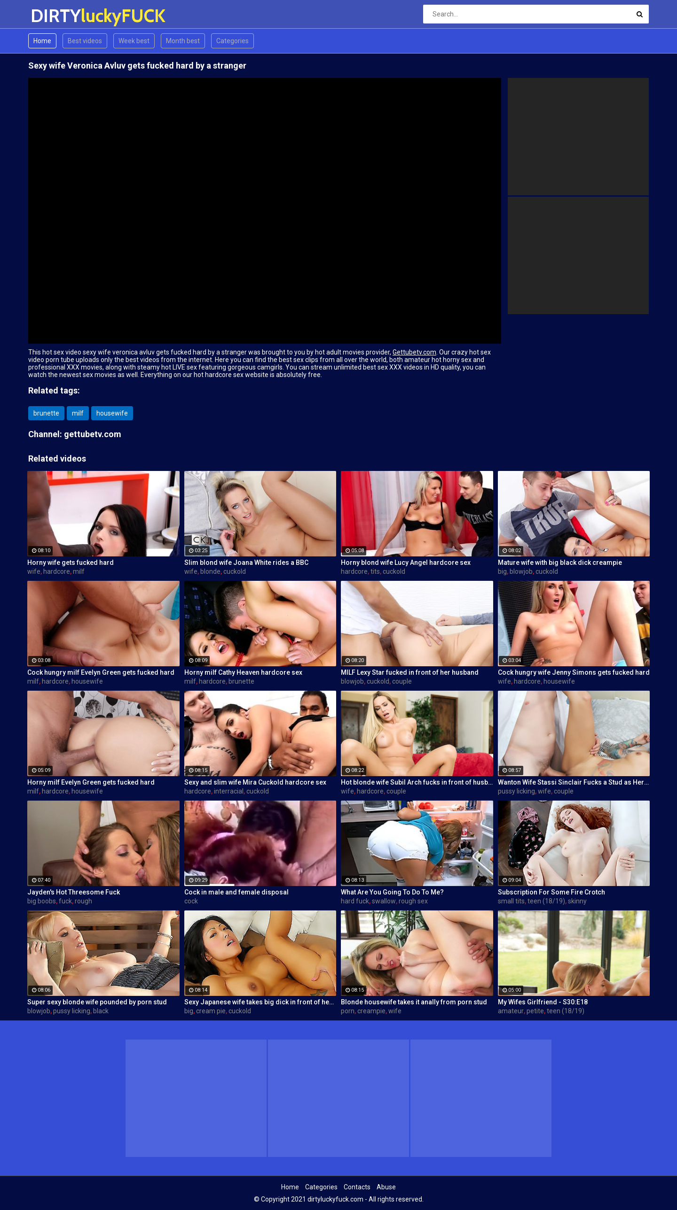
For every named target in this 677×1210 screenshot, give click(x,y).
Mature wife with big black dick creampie (560, 562)
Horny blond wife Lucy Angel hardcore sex (406, 562)
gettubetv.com (92, 434)
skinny (577, 901)
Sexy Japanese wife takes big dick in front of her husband (260, 1002)
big (502, 571)
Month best (183, 41)
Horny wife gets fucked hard (70, 562)
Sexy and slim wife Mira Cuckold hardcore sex (255, 782)
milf (78, 413)
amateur (511, 1011)
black (101, 1011)
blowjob (521, 571)
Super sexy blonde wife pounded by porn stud (97, 1002)
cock (191, 901)
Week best (134, 41)
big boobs (41, 901)
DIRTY (55, 16)
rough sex (413, 901)
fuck (65, 901)
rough (83, 901)
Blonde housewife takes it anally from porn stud (414, 1002)
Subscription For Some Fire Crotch (551, 892)
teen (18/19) (546, 901)
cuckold (234, 571)
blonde (210, 571)
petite (535, 1011)
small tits (511, 901)
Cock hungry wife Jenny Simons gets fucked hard (574, 672)
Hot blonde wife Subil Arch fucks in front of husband (417, 782)
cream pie (211, 1011)
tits (375, 571)
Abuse (386, 1187)
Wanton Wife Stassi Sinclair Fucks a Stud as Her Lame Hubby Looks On (574, 782)
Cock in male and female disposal (236, 892)
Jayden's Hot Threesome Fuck (73, 892)
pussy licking (516, 791)
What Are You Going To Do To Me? (392, 892)
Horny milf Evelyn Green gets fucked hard (91, 782)
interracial (229, 791)
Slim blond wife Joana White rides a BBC (246, 562)
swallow (384, 901)
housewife (112, 413)
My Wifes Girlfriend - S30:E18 (543, 1002)
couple (402, 681)
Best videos (85, 41)
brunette (46, 413)
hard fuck (355, 901)
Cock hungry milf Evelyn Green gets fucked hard (100, 672)
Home (42, 41)
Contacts (357, 1187)
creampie (371, 1011)
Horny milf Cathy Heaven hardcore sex (243, 672)
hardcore (56, 571)
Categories (232, 41)
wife (33, 571)
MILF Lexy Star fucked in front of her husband (410, 672)
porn (347, 1011)
